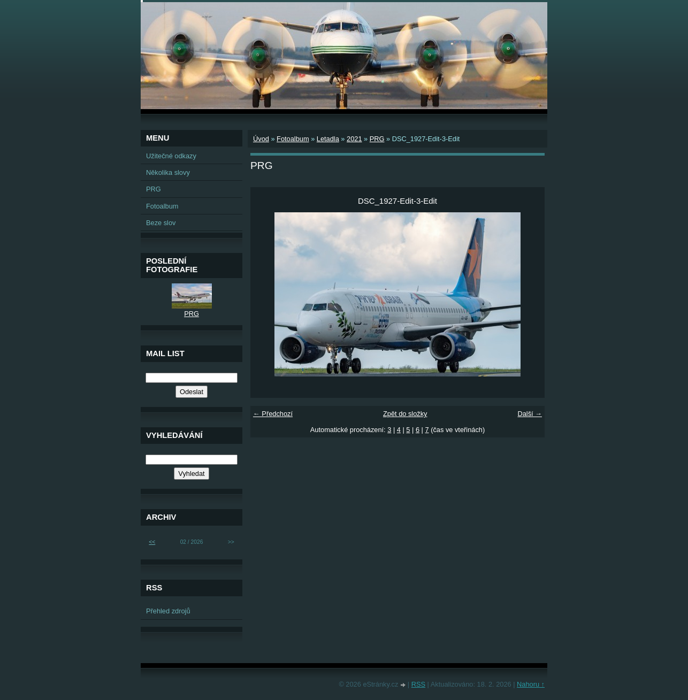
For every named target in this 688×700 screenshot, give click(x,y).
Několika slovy (168, 172)
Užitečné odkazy (171, 156)
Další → (529, 414)
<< (152, 542)
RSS (418, 684)
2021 (354, 139)
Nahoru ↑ (531, 684)
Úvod (261, 139)
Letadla (328, 139)
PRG (377, 139)
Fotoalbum (293, 139)
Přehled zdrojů (168, 611)
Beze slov (160, 223)
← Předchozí (273, 414)
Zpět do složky (405, 414)
